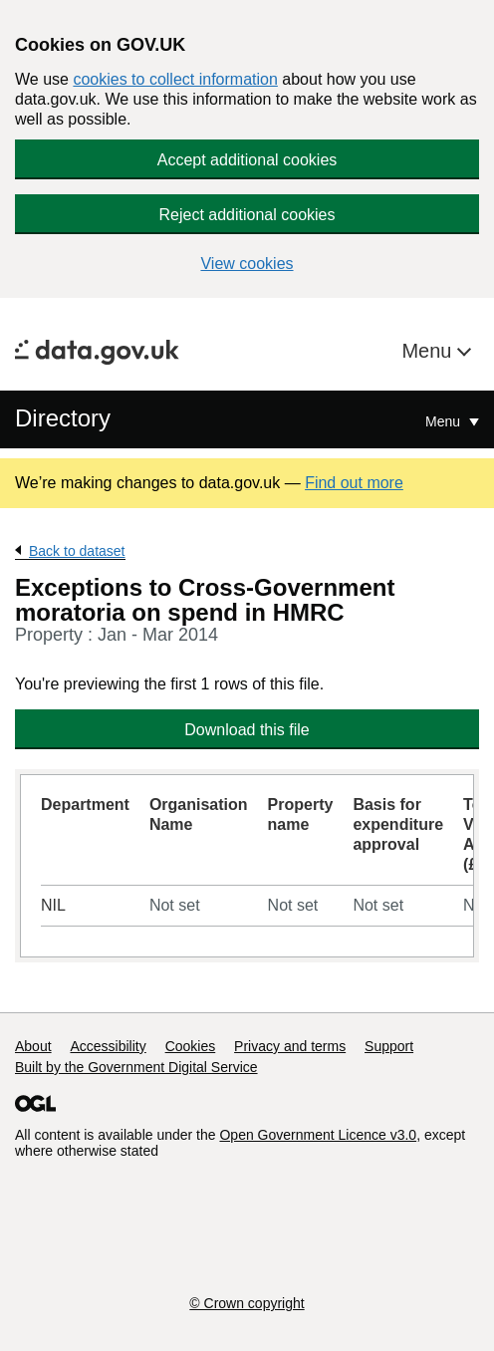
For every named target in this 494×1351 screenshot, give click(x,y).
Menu (429, 351)
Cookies (190, 1046)
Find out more (354, 482)
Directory (63, 418)
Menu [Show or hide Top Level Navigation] (444, 421)
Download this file (246, 729)
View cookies (246, 263)
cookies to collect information (175, 79)
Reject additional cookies (247, 214)
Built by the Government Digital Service (136, 1067)
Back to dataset (77, 551)
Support (389, 1046)
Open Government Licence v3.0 (317, 1135)
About (33, 1046)
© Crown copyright (246, 1303)
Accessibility (107, 1046)
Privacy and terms (290, 1046)
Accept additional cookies (247, 159)
